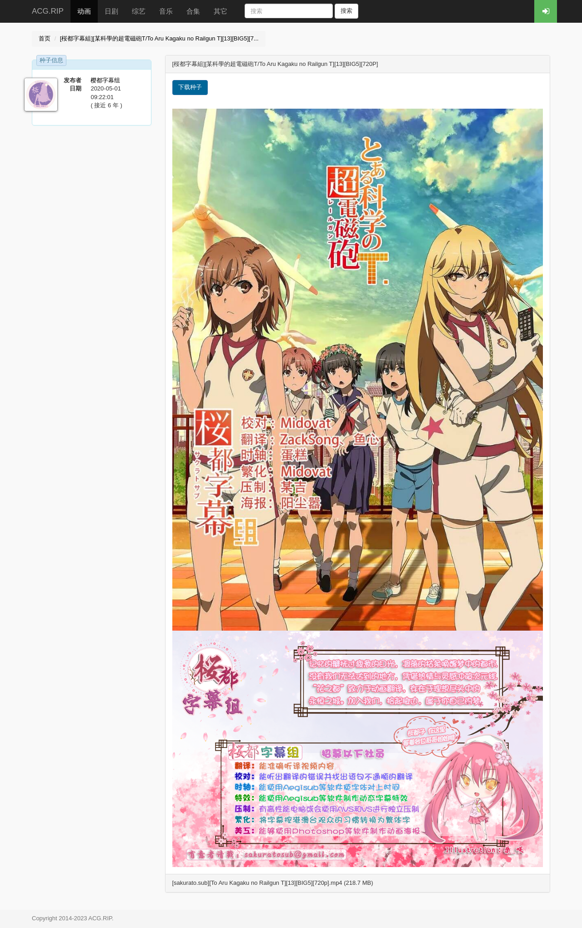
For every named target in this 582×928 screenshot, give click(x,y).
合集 (193, 11)
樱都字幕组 (105, 80)
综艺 (139, 11)
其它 (220, 11)
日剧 (111, 11)
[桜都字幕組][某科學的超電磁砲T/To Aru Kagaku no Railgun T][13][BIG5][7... (159, 38)
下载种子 (190, 87)
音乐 (166, 11)
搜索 (346, 10)
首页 (44, 38)
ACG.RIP (48, 11)
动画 (84, 11)
